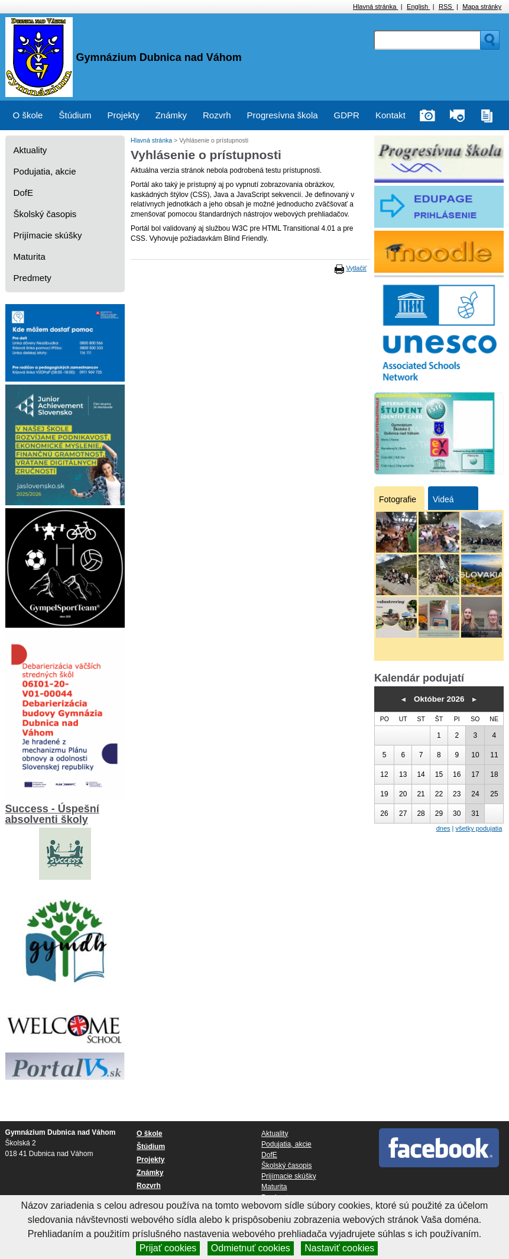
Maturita (30, 256)
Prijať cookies (168, 1248)
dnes (443, 828)
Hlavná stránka (375, 6)
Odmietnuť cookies (250, 1248)
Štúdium (75, 115)
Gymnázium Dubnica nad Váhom (159, 57)
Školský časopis (45, 214)
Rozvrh (217, 115)
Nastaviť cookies (339, 1248)
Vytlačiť (356, 268)
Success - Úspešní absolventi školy (52, 814)
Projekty (124, 115)
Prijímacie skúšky (48, 235)
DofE (23, 193)
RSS (446, 6)
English (418, 6)
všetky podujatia (478, 828)
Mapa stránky (481, 6)
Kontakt (390, 115)
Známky (171, 115)
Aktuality (30, 150)
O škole (28, 115)
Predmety (32, 278)
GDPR (346, 115)
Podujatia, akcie (45, 171)
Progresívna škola (282, 115)
